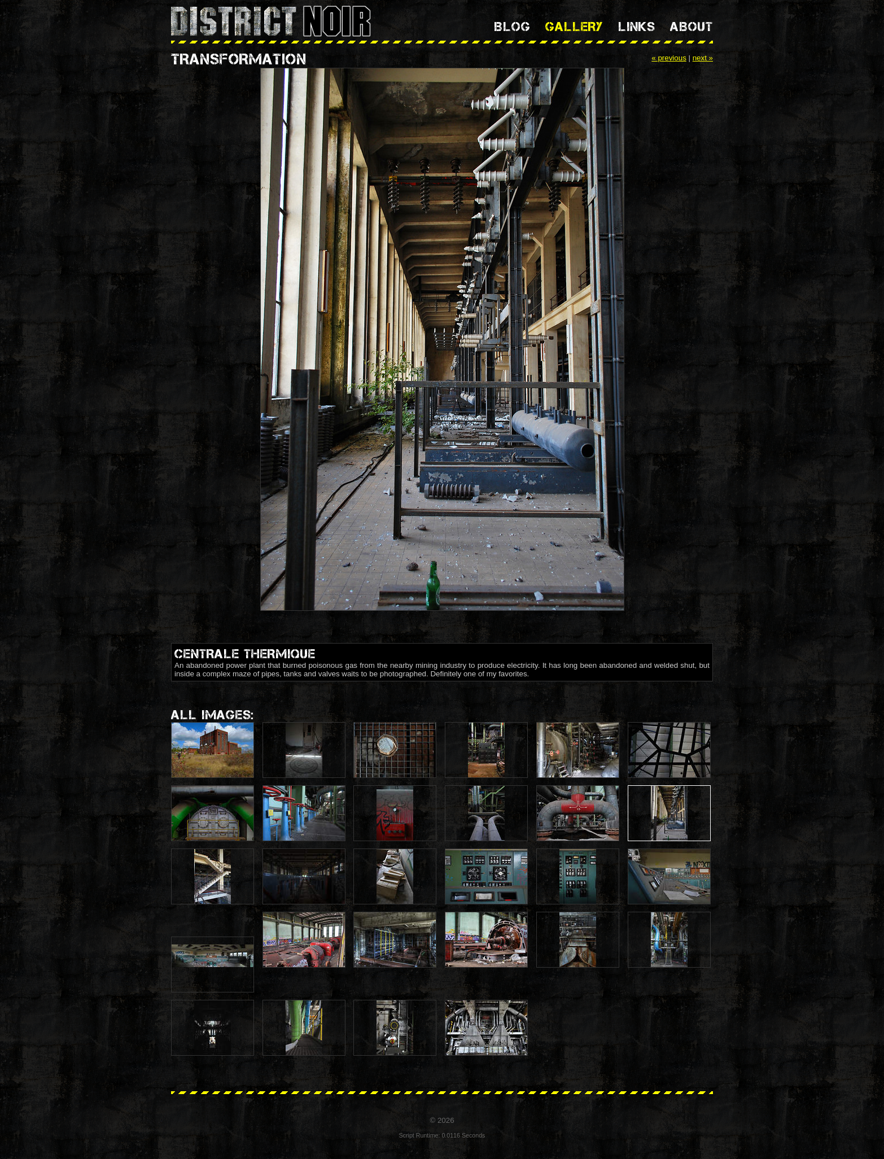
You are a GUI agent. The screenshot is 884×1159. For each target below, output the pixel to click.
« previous (668, 58)
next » (703, 58)
